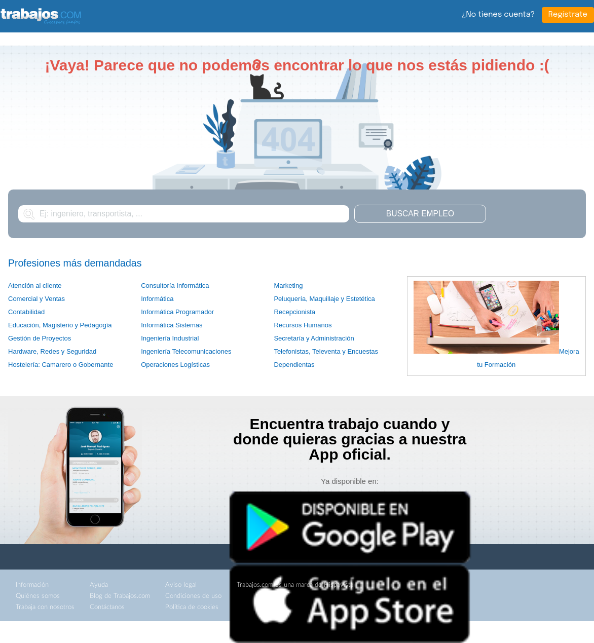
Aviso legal (181, 585)
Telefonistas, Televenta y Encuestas (326, 351)
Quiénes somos (38, 596)
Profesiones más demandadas (74, 263)
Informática (157, 298)
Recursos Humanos (302, 325)
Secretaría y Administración (314, 338)
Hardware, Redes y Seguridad (52, 351)
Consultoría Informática (175, 285)
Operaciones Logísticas (175, 364)
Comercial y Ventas (36, 298)
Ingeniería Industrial (170, 338)
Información (32, 585)
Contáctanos (107, 607)
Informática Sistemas (171, 325)
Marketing (288, 285)
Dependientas (294, 364)
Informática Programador (177, 312)
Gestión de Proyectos (39, 338)
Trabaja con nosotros (45, 607)
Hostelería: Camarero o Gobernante (60, 364)
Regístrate (567, 15)
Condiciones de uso (193, 596)
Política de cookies (191, 607)
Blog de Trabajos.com (120, 596)
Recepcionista (294, 312)
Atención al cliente (35, 285)
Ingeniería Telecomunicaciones (186, 351)
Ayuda (99, 585)
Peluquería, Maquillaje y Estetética (324, 298)
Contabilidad (26, 312)
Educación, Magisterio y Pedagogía (60, 325)
